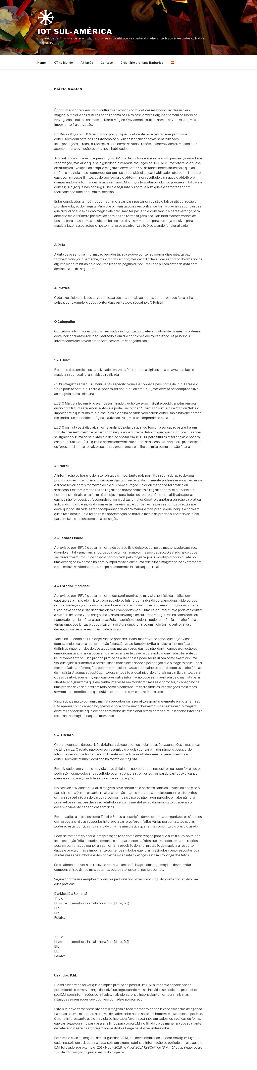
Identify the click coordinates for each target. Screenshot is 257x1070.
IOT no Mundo (63, 62)
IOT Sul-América (75, 31)
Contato (107, 62)
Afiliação (87, 62)
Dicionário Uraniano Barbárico (141, 62)
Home (41, 62)
